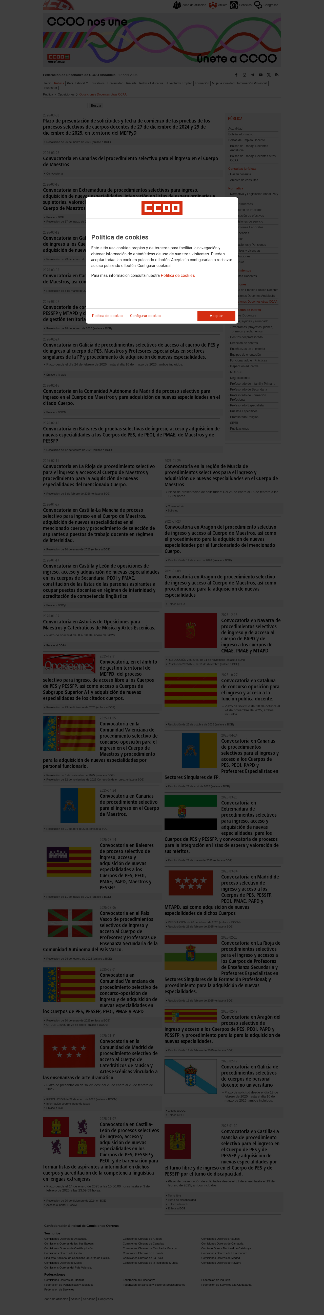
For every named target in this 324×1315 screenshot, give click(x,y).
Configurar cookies (145, 316)
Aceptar (216, 316)
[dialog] (162, 260)
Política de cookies (178, 275)
